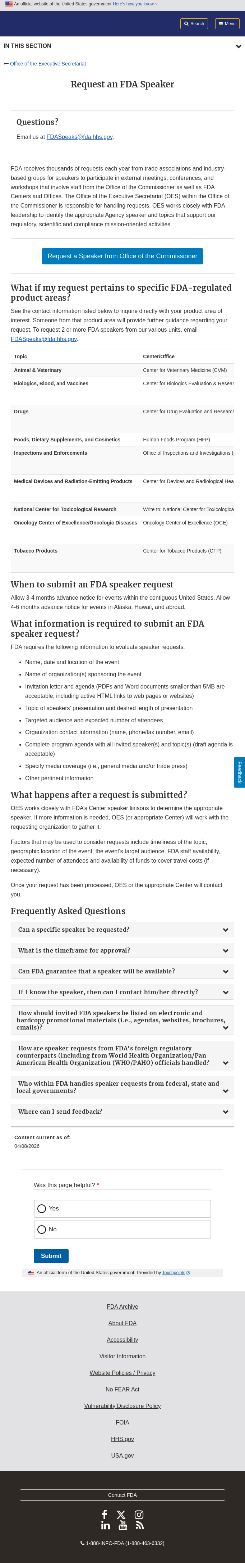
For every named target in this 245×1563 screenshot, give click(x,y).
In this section (27, 46)
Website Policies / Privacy (123, 1373)
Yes (54, 1208)
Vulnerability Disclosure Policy (122, 1406)
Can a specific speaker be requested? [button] (73, 929)
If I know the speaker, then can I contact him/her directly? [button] (107, 992)
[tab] (122, 929)
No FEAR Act (122, 1389)
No (53, 1229)
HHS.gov (122, 1439)
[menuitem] (122, 1144)
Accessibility (122, 1340)
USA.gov (122, 1456)
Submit (51, 1256)
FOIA (122, 1422)
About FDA (122, 1323)
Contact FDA (122, 1495)
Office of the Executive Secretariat (48, 64)
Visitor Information (123, 1356)
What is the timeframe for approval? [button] (73, 950)
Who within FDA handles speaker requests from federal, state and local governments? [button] (118, 1087)
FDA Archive (122, 1307)
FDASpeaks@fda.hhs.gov (79, 137)
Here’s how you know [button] (135, 3)
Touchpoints (173, 1272)
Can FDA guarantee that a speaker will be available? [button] (96, 971)
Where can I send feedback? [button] (60, 1111)
